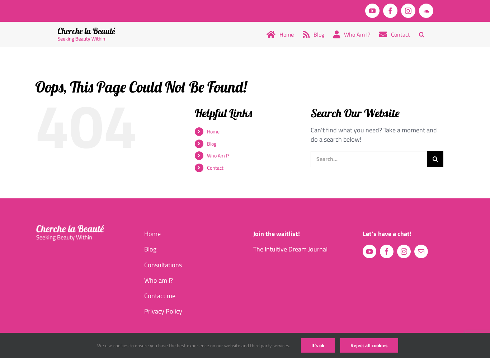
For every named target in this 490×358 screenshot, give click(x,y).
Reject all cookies (369, 345)
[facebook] (387, 251)
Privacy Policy (163, 311)
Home (213, 131)
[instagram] (404, 251)
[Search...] (369, 159)
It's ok (317, 345)
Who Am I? (218, 155)
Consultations (163, 265)
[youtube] (369, 251)
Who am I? (158, 280)
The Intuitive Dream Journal (290, 249)
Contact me (159, 296)
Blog (211, 143)
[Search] (435, 159)
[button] (421, 34)
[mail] (421, 251)
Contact (215, 167)
